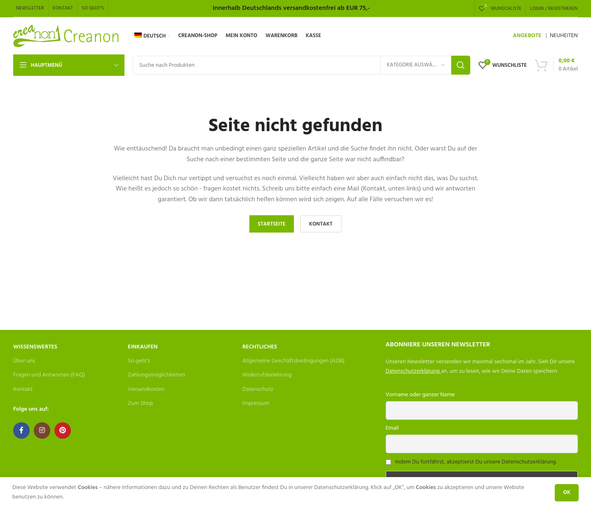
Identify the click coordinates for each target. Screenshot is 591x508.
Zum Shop (140, 403)
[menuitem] (152, 36)
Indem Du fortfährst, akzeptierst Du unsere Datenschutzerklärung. (476, 462)
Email (392, 428)
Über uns (24, 361)
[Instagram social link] (42, 430)
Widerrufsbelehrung (267, 375)
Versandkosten (146, 389)
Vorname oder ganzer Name (420, 395)
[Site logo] (66, 36)
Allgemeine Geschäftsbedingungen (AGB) (293, 361)
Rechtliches (259, 347)
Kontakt (23, 389)
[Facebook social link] (21, 430)
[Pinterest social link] (62, 430)
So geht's (139, 361)
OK (566, 492)
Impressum (255, 403)
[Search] (301, 65)
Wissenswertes (35, 347)
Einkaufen (142, 347)
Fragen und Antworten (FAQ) (49, 375)
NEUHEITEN (564, 35)
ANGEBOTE (527, 35)
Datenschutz (257, 389)
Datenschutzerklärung (413, 371)
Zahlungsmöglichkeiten (156, 375)
